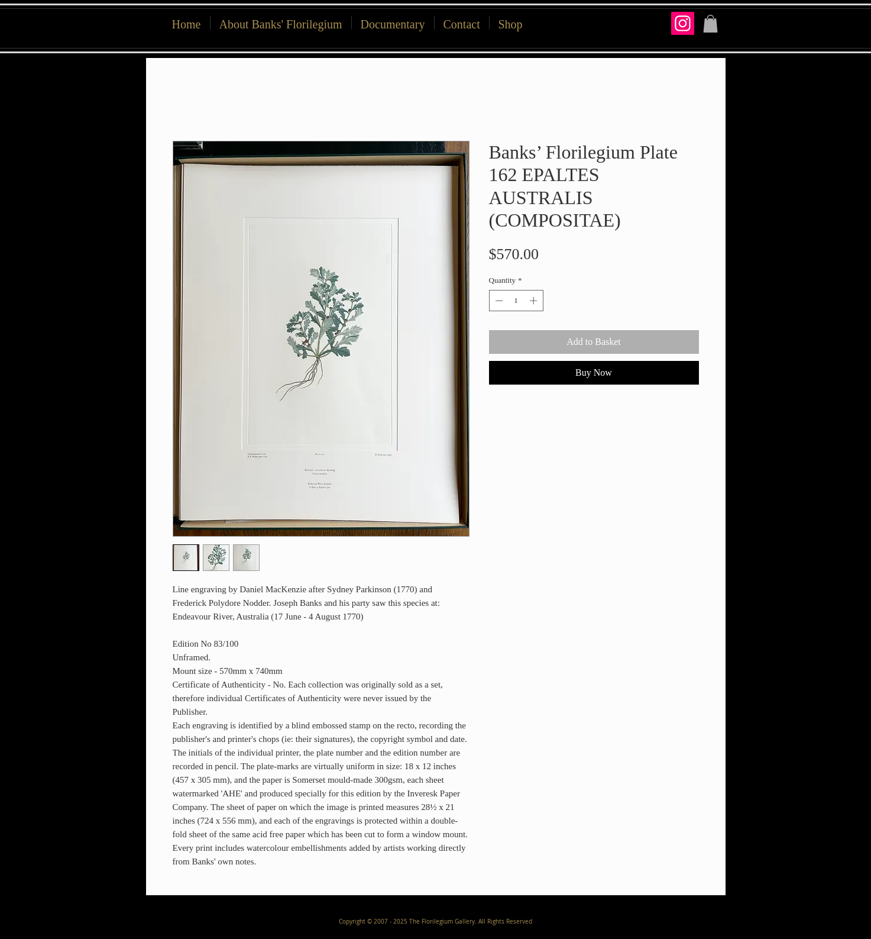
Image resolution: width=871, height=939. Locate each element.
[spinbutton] (515, 301)
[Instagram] (682, 23)
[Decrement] (498, 301)
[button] (511, 22)
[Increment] (534, 301)
